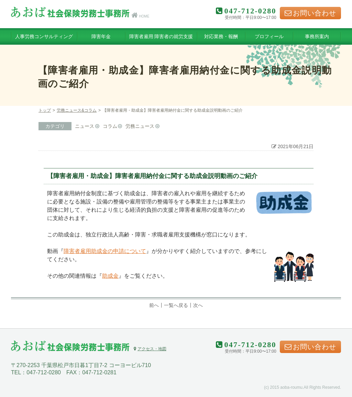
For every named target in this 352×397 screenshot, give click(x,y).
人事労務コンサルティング (44, 36)
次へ (198, 305)
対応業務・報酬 (221, 36)
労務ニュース (139, 126)
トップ (44, 110)
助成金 (110, 276)
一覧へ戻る (176, 305)
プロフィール (269, 36)
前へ (154, 305)
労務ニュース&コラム (77, 110)
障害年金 (101, 36)
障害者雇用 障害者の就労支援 (161, 36)
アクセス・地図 (150, 348)
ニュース (84, 126)
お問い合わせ (310, 13)
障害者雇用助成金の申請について (105, 251)
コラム (110, 126)
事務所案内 (317, 36)
